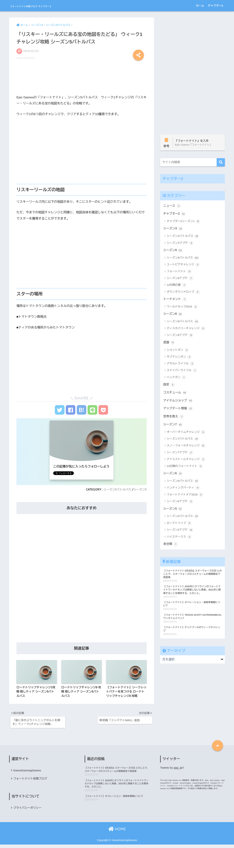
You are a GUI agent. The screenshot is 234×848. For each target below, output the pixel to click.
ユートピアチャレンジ (183, 266)
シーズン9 (173, 251)
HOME (117, 832)
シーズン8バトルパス (183, 323)
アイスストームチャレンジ (186, 462)
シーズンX (173, 229)
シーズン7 (173, 427)
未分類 (170, 547)
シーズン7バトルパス (183, 441)
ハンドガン (176, 379)
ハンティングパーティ (183, 491)
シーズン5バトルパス (116, 491)
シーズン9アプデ (180, 279)
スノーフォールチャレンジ (186, 448)
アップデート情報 (178, 411)
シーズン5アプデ (180, 533)
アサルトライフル (180, 365)
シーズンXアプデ (180, 244)
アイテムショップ (178, 402)
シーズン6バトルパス (183, 484)
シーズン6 (173, 476)
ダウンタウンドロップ (183, 293)
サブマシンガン (179, 358)
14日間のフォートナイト (185, 469)
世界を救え (173, 419)
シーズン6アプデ (180, 504)
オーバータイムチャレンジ (186, 435)
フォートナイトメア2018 (185, 497)
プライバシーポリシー (27, 811)
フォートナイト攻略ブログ (30, 781)
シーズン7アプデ (180, 455)
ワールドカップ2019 (182, 308)
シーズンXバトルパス (183, 237)
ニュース (172, 206)
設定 (169, 386)
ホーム (200, 5)
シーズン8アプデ (180, 336)
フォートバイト (179, 272)
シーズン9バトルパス (183, 259)
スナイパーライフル (182, 372)
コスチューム (175, 394)
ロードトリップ (179, 526)
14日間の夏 (176, 286)
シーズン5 (140, 491)
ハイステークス (179, 540)
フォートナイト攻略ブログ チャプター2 (49, 5)
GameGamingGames (27, 773)
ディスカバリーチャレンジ (186, 330)
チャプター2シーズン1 (183, 222)
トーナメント (175, 300)
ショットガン (178, 351)
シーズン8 (173, 315)
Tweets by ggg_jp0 (172, 770)
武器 (169, 344)
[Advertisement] (81, 76)
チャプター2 (215, 5)
